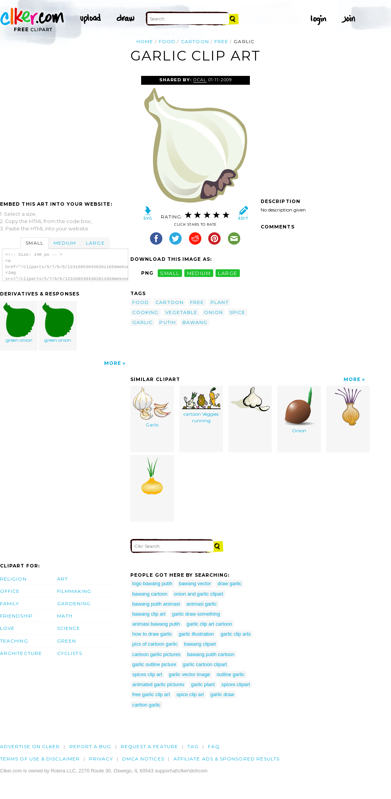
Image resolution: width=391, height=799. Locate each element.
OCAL (199, 79)
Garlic (152, 407)
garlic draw (222, 694)
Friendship (16, 616)
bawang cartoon (149, 594)
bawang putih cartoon (210, 654)
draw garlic (229, 583)
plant (219, 302)
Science (69, 628)
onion (213, 312)
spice (237, 312)
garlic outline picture (154, 664)
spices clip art (147, 674)
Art (62, 579)
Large (95, 243)
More (112, 363)
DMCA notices (143, 759)
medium (199, 273)
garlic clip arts (236, 634)
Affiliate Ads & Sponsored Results (227, 759)
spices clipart (235, 684)
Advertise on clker (30, 746)
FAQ (213, 746)
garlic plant (203, 684)
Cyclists (69, 653)
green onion (19, 322)
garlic (142, 322)
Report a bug (90, 746)
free (221, 41)
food (167, 41)
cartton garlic (146, 705)
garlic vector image (189, 674)
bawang (194, 322)
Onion (299, 410)
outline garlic (230, 674)
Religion (13, 579)
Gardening (74, 603)
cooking (145, 312)
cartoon (195, 41)
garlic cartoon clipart (205, 664)
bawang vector (195, 583)
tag (193, 746)
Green (66, 641)
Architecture (21, 653)
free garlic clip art (151, 694)
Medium (65, 243)
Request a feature (149, 746)
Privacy (101, 759)
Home (145, 41)
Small (34, 243)
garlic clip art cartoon (209, 624)
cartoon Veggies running (201, 405)
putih (167, 322)
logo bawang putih (152, 583)
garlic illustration (196, 634)
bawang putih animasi (156, 604)
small (169, 273)
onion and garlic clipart (198, 594)
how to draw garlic (152, 634)
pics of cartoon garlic (154, 644)
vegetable (181, 312)
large (227, 273)
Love (7, 628)
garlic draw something (196, 614)
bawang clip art (148, 614)
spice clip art (190, 694)
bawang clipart (200, 644)
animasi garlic (202, 604)
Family (9, 603)
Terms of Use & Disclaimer (40, 759)
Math (64, 616)
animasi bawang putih (156, 624)
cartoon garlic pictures (156, 654)
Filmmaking (74, 591)
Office (10, 591)
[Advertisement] (65, 134)
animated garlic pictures (158, 684)
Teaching (14, 641)
